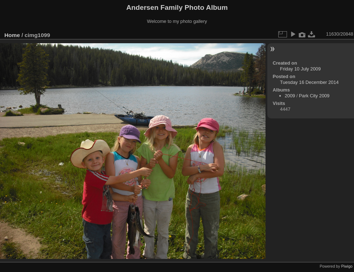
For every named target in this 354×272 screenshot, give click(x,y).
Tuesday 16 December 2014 (309, 82)
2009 (290, 95)
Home (12, 35)
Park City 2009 (314, 95)
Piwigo (347, 266)
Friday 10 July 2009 (300, 69)
